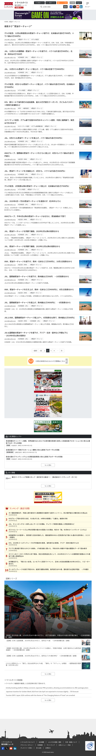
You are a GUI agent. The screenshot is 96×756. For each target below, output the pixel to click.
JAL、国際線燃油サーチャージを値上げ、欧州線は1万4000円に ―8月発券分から (37, 302)
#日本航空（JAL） (23, 57)
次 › (62, 350)
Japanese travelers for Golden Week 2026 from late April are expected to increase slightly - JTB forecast (42, 691)
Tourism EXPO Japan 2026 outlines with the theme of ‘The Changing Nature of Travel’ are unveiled (40, 695)
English (79, 3)
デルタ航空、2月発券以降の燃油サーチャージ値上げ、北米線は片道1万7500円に (36, 186)
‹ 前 (40, 350)
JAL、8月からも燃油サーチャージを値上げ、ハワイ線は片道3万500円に (33, 138)
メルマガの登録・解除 (54, 742)
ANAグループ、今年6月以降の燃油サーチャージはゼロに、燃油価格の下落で (35, 216)
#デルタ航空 (35, 39)
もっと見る (48, 465)
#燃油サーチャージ (23, 39)
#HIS (19, 108)
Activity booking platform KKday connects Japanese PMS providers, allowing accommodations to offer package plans (47, 688)
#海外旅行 (26, 108)
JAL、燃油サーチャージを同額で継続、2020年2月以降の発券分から (31, 231)
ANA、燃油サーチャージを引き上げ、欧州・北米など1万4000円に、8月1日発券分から (39, 289)
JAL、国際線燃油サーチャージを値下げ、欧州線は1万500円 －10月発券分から (36, 276)
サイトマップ (51, 745)
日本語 (72, 3)
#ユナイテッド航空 (23, 126)
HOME (6, 22)
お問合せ (48, 748)
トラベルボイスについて (27, 742)
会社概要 (41, 742)
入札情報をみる (39, 3)
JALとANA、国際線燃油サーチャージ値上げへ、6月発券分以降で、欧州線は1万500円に (39, 317)
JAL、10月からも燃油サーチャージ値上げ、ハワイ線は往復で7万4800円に (34, 69)
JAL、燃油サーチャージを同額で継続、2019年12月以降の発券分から (32, 246)
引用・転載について (71, 742)
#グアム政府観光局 (37, 126)
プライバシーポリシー (26, 745)
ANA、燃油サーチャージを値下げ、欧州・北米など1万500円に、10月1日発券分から (38, 261)
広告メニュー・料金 (64, 745)
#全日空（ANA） (23, 159)
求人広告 (38, 748)
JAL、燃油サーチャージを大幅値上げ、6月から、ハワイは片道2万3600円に (34, 171)
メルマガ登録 (62, 3)
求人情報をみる (50, 3)
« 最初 (35, 350)
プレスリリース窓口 (26, 748)
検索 (65, 7)
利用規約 (40, 745)
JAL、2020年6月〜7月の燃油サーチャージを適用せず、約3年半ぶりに (32, 201)
